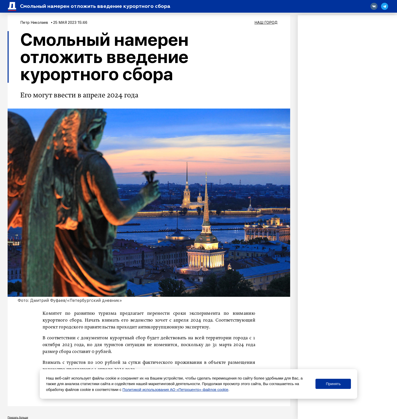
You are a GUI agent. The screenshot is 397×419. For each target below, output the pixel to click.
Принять (333, 384)
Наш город (265, 22)
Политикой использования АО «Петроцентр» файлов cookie (175, 389)
